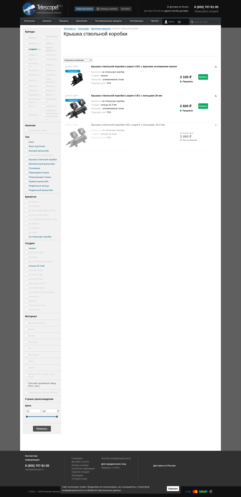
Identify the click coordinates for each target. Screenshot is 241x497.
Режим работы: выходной (206, 11)
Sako (30, 361)
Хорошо (173, 488)
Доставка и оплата (80, 461)
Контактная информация (83, 468)
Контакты (125, 9)
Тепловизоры (136, 21)
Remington (33, 354)
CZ (29, 348)
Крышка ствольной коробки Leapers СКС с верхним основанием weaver (134, 66)
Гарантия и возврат (81, 472)
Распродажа (77, 475)
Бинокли (47, 21)
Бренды (30, 31)
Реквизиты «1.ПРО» (110, 468)
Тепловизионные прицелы (108, 21)
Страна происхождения (39, 399)
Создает (30, 243)
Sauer (31, 367)
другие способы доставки (176, 11)
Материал (31, 316)
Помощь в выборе (107, 8)
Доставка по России (179, 7)
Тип (27, 137)
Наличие (30, 125)
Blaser (31, 329)
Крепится (30, 196)
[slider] (27, 416)
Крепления (81, 21)
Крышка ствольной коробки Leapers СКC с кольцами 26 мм (126, 95)
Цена (28, 405)
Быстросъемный (36, 323)
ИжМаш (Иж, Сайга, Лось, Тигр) (41, 375)
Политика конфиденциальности (116, 458)
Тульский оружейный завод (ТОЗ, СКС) (42, 384)
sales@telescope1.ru (34, 469)
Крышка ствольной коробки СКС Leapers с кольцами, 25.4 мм (128, 124)
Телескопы (29, 21)
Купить (203, 77)
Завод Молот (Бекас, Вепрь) (42, 392)
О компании (77, 458)
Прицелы (63, 21)
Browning (33, 342)
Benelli (31, 335)
